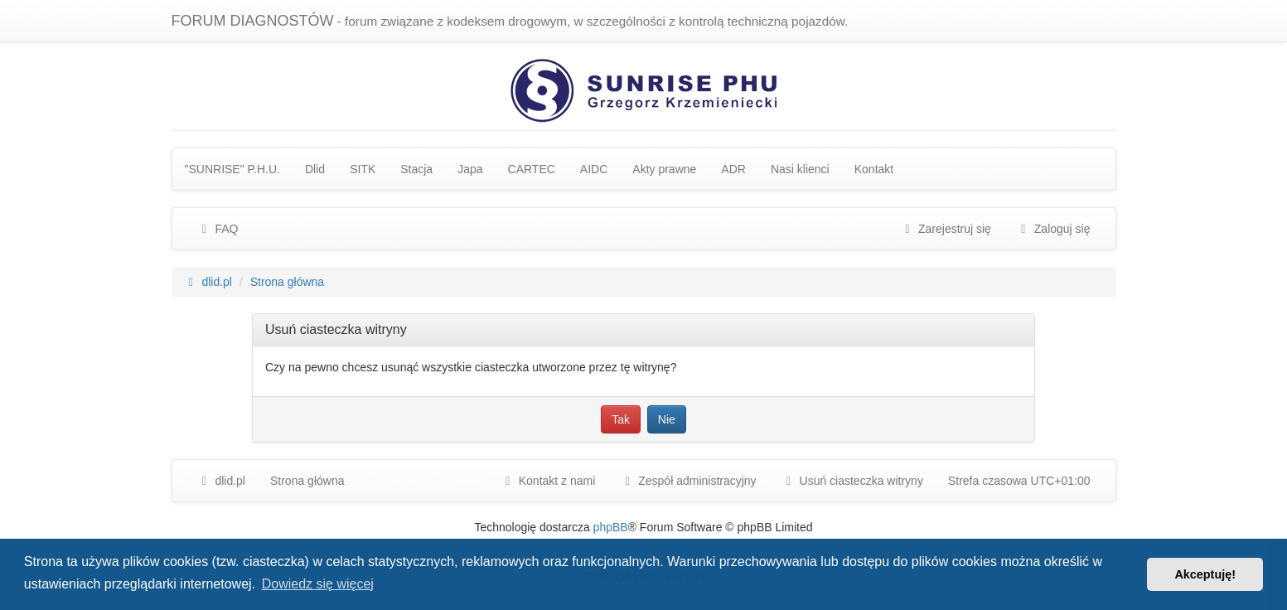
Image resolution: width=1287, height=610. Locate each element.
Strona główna (307, 480)
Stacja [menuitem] (416, 169)
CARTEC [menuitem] (531, 169)
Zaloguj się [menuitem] (1053, 228)
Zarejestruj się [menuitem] (945, 228)
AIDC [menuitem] (593, 169)
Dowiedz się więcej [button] (318, 584)
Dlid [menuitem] (315, 169)
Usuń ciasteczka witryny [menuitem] (852, 480)
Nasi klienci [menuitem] (800, 169)
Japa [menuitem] (469, 169)
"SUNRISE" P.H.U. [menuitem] (233, 169)
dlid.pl (221, 480)
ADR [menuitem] (733, 169)
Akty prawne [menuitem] (664, 169)
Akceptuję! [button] (1205, 574)
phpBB (610, 527)
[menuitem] (687, 480)
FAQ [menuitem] (218, 228)
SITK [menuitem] (362, 169)
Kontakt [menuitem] (873, 169)
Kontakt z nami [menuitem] (548, 480)
